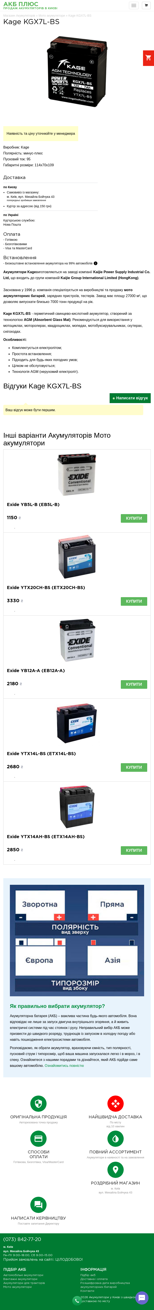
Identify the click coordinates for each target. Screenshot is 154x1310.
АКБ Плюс (30, 6)
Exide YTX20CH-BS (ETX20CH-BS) (46, 588)
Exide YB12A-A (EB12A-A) (36, 671)
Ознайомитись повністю (64, 1065)
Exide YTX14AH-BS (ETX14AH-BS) (46, 837)
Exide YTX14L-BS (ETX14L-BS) (41, 754)
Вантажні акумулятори (20, 1279)
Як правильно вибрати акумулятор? (57, 1006)
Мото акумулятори (17, 1287)
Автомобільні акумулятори (23, 1275)
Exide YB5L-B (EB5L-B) (33, 505)
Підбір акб (88, 1275)
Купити (134, 518)
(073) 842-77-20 (22, 1239)
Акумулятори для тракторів (24, 1283)
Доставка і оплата (94, 1279)
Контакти (87, 1291)
